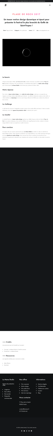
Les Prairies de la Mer (20, 81)
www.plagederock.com (44, 30)
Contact (40, 391)
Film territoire (24, 391)
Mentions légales (42, 384)
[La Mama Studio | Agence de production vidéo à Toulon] (5, 5)
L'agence (7, 389)
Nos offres (7, 391)
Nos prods (7, 394)
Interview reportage (26, 393)
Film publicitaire (25, 388)
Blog (39, 393)
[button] (50, 5)
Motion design (25, 386)
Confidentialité (42, 386)
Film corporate (25, 384)
